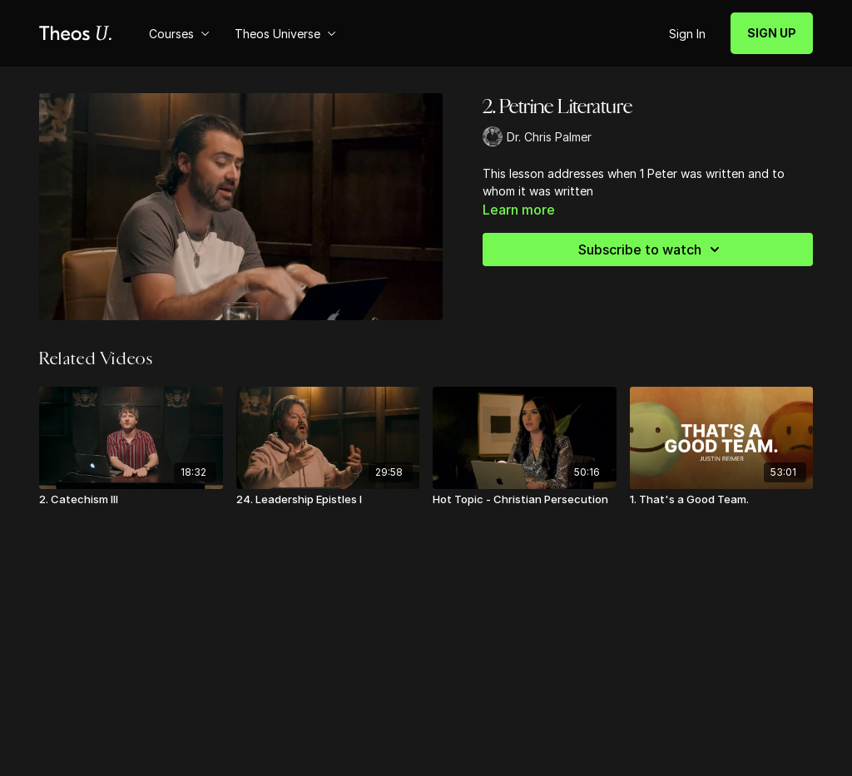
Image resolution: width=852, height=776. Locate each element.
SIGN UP (771, 33)
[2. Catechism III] (131, 500)
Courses (179, 34)
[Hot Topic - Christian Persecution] (525, 500)
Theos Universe (285, 34)
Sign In (687, 34)
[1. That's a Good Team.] (722, 500)
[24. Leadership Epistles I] (328, 500)
